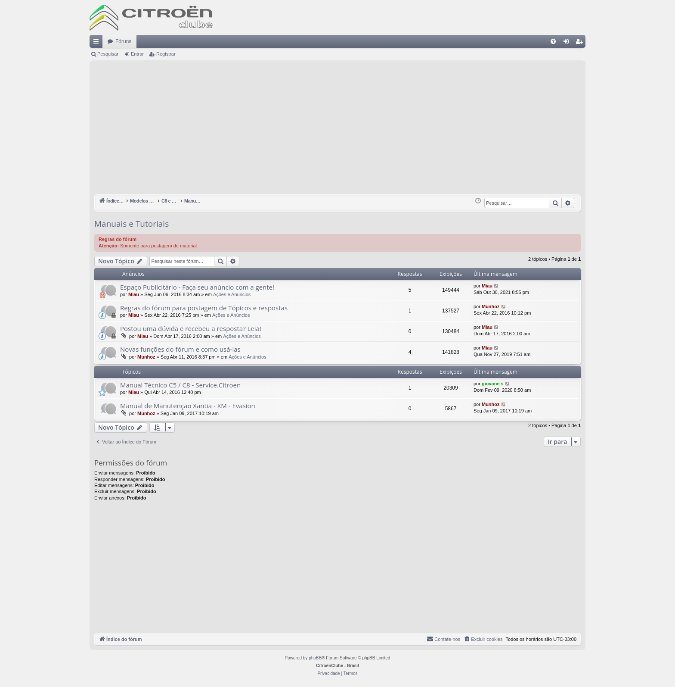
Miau (133, 294)
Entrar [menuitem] (568, 43)
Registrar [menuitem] (580, 43)
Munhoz (491, 306)
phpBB (315, 658)
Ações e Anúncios (232, 294)
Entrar (137, 53)
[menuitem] (553, 41)
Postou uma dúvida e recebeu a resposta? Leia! (190, 328)
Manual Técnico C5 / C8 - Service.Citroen (180, 385)
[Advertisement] (337, 129)
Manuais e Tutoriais (131, 223)
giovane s (493, 383)
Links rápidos (97, 43)
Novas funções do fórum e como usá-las (180, 349)
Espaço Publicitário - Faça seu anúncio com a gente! (197, 287)
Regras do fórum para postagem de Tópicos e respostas (204, 307)
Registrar (166, 53)
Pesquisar (107, 53)
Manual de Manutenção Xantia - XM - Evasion (187, 405)
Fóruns (123, 41)
